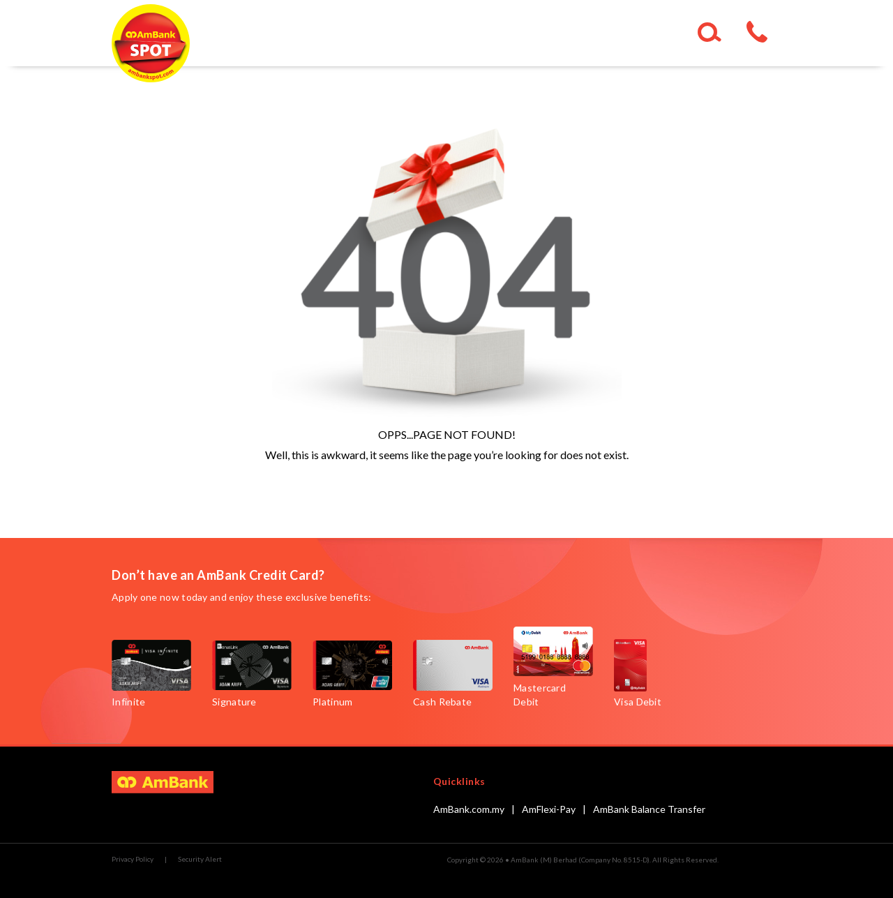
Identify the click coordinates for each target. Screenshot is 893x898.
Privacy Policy (132, 859)
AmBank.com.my (468, 809)
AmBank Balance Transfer (649, 809)
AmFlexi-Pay (549, 809)
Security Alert (200, 859)
